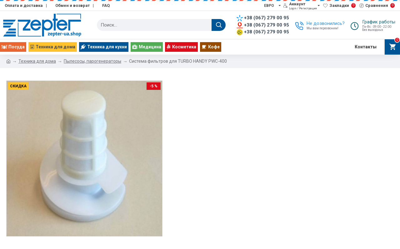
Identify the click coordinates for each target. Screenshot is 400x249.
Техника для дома (37, 61)
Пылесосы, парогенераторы (92, 61)
